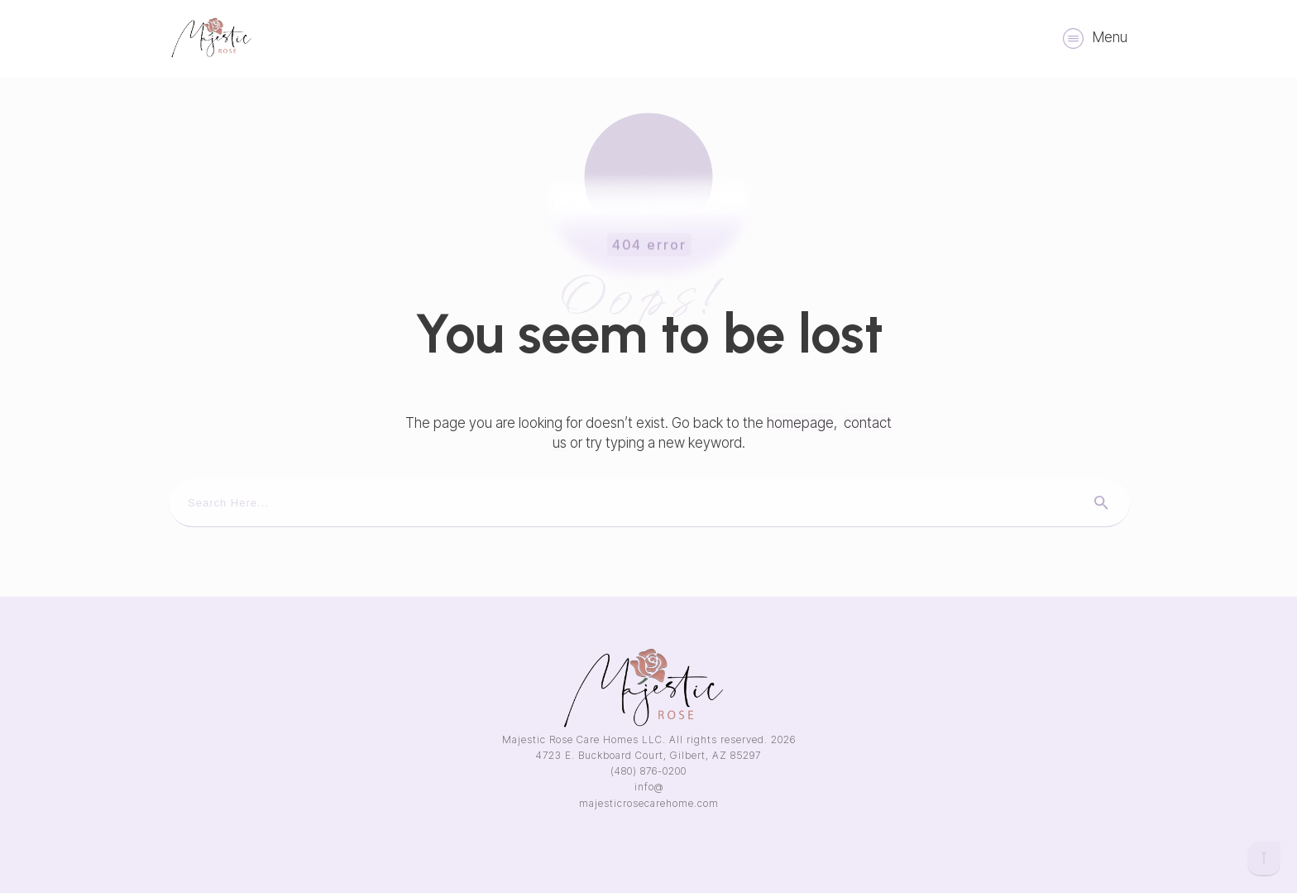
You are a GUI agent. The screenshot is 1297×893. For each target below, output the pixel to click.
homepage (800, 423)
